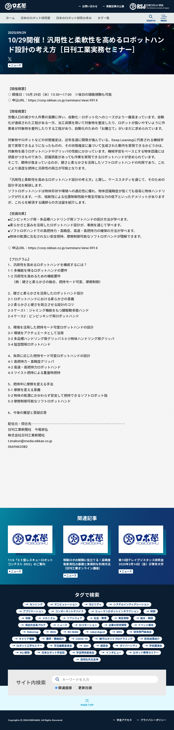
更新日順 (83, 687)
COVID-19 (81, 639)
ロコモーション (88, 625)
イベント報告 (146, 625)
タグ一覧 (103, 18)
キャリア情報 (26, 639)
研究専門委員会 (143, 632)
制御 (152, 611)
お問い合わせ (90, 6)
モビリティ (95, 604)
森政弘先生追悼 (89, 659)
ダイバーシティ (129, 645)
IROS (53, 632)
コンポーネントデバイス (69, 611)
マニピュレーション (65, 604)
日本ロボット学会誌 (53, 652)
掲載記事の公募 (115, 6)
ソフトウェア (74, 618)
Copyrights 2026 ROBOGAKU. (35, 720)
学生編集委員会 (63, 645)
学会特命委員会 (85, 652)
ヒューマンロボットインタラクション (117, 611)
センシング (36, 604)
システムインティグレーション (131, 604)
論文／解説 (146, 618)
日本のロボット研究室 (35, 18)
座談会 (104, 645)
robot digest (97, 632)
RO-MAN (73, 632)
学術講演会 (155, 645)
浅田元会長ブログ (35, 625)
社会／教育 (100, 618)
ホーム (10, 18)
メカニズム (48, 618)
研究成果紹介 (152, 639)
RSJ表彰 (25, 652)
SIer (86, 645)
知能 (28, 618)
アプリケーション (33, 611)
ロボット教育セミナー (146, 652)
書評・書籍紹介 (55, 639)
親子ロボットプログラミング (116, 639)
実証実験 (123, 618)
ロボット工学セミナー (29, 645)
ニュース (16, 65)
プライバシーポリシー (153, 720)
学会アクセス (124, 720)
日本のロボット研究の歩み (74, 18)
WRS (119, 632)
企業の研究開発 (118, 625)
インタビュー (113, 652)
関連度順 (63, 687)
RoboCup (32, 632)
